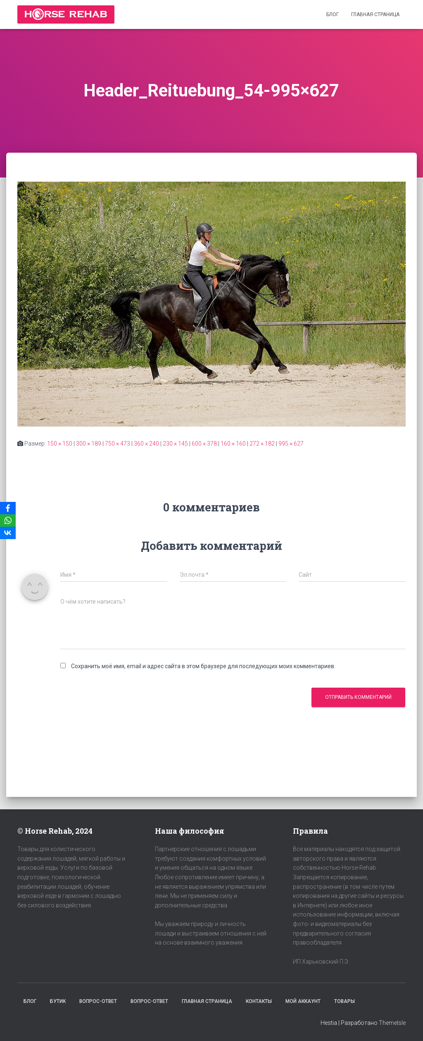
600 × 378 (204, 443)
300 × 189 (88, 443)
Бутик (58, 1001)
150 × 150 (59, 443)
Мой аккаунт (303, 1001)
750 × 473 (117, 443)
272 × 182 (262, 443)
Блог (332, 14)
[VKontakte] (8, 533)
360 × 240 (146, 443)
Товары (344, 1001)
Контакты (259, 1001)
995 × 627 (291, 443)
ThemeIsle (392, 1022)
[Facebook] (8, 508)
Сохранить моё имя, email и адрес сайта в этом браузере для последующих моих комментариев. (203, 666)
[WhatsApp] (8, 520)
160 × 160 (233, 443)
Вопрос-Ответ (98, 1001)
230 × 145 (175, 443)
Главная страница (375, 14)
